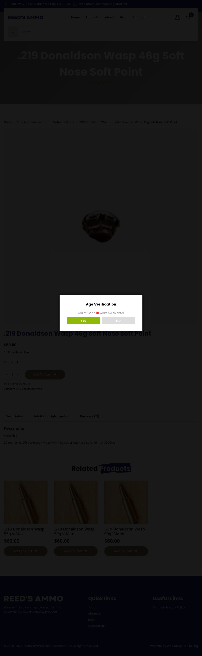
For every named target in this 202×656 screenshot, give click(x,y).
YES (83, 321)
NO (118, 321)
